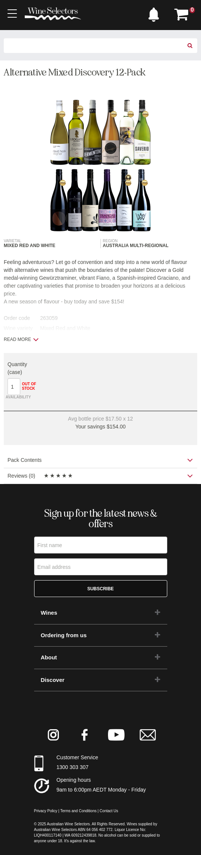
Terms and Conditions (78, 811)
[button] (155, 13)
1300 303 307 (73, 767)
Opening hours (74, 780)
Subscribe (100, 588)
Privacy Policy (45, 811)
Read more (21, 339)
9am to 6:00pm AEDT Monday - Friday (101, 790)
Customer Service (77, 757)
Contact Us (109, 811)
